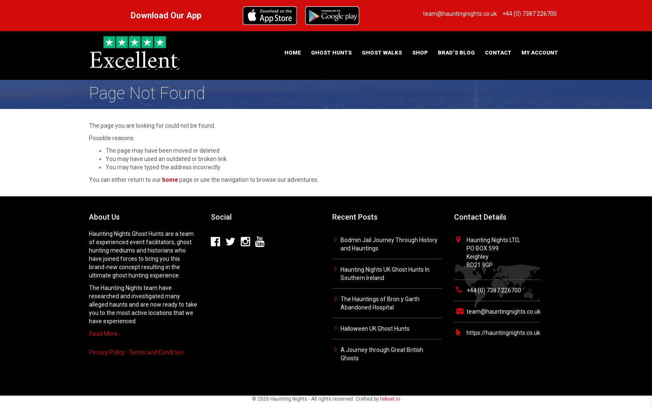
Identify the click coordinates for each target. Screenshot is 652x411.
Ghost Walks (382, 53)
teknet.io (390, 399)
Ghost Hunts (331, 53)
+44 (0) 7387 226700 (494, 290)
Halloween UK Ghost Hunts (375, 328)
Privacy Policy (107, 352)
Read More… (105, 333)
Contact (498, 53)
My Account (539, 53)
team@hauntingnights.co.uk (504, 311)
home (170, 179)
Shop (420, 53)
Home (292, 53)
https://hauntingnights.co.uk (503, 332)
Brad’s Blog (456, 53)
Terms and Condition (156, 352)
